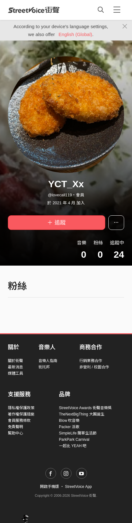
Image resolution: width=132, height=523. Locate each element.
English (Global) (75, 34)
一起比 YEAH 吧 (72, 446)
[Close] (125, 26)
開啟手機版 (49, 486)
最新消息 (15, 367)
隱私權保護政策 (21, 408)
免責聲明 (15, 427)
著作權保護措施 (21, 414)
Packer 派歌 (69, 427)
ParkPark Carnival (74, 439)
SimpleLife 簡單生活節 (77, 433)
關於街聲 (15, 361)
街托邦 (44, 367)
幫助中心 (15, 433)
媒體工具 (15, 373)
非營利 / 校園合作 (94, 367)
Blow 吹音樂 (69, 420)
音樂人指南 (47, 361)
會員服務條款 (19, 420)
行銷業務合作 (90, 361)
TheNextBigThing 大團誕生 (81, 414)
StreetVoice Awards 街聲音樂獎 (85, 408)
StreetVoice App (78, 486)
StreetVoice (34, 10)
